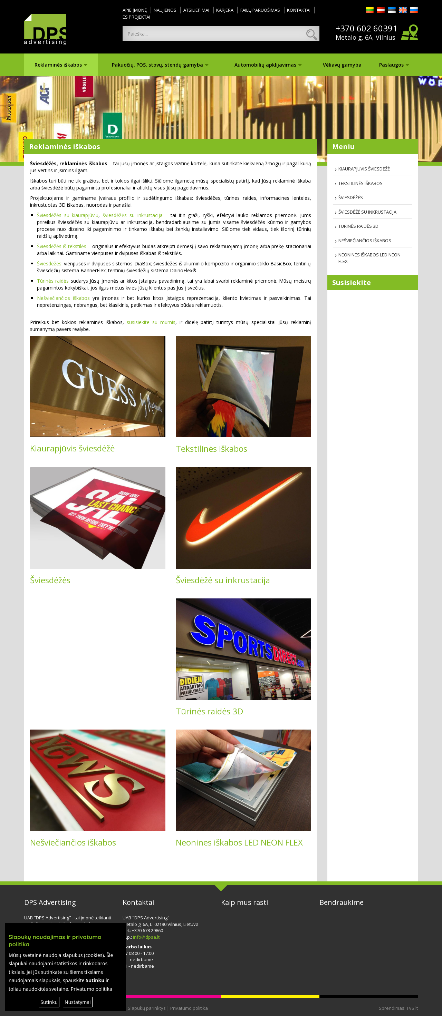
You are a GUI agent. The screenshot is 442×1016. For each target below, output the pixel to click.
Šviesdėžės (49, 263)
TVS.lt (412, 1008)
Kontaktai (298, 10)
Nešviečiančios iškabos (63, 298)
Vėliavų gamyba (342, 64)
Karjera (224, 10)
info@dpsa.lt (146, 937)
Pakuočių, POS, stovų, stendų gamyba (160, 64)
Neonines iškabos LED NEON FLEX (239, 842)
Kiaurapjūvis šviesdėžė (72, 448)
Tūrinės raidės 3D (209, 711)
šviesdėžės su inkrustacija (132, 215)
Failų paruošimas (260, 10)
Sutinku (49, 1002)
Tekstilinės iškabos (211, 448)
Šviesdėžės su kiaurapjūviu (67, 215)
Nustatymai (78, 1002)
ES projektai (136, 17)
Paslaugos (394, 64)
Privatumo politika (189, 1008)
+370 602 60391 (366, 28)
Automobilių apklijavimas (268, 64)
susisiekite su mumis (151, 322)
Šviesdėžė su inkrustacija (223, 580)
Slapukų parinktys (147, 1008)
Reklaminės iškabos (61, 64)
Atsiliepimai (196, 10)
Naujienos (165, 10)
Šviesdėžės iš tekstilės (61, 246)
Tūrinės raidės (53, 280)
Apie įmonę (135, 10)
